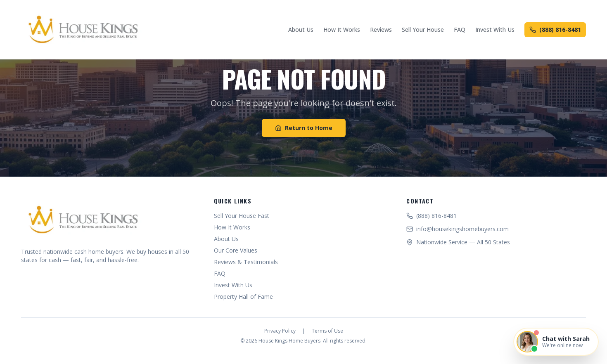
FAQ (459, 29)
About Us (300, 29)
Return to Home (303, 128)
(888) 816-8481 (555, 29)
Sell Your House (423, 29)
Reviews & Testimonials (246, 262)
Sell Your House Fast (241, 216)
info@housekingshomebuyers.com (457, 229)
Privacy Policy (280, 331)
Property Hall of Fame (243, 296)
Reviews (381, 29)
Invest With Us (495, 29)
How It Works (341, 29)
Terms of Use (327, 331)
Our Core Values (235, 250)
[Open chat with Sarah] (556, 342)
